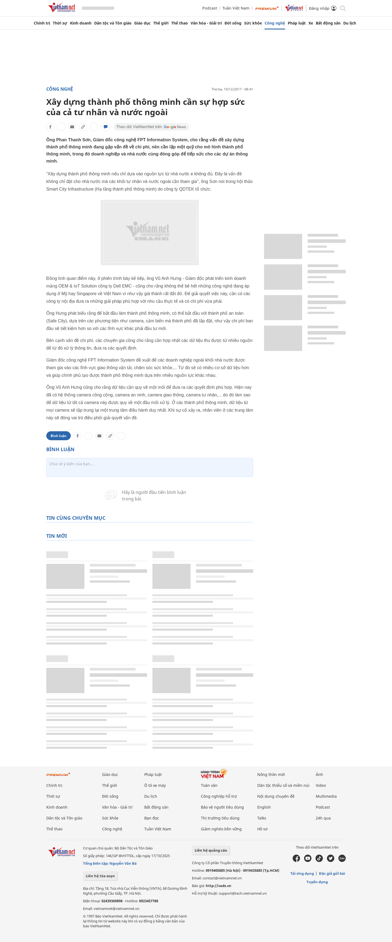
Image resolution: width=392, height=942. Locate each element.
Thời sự (60, 23)
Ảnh (319, 774)
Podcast (209, 8)
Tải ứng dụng (302, 873)
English (264, 807)
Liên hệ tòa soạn (100, 875)
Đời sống (233, 23)
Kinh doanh (80, 23)
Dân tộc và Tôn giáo (112, 23)
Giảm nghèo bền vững (221, 828)
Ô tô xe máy (155, 785)
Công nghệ (275, 23)
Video (321, 785)
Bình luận (58, 435)
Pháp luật (297, 23)
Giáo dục (142, 23)
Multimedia (326, 796)
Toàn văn (209, 785)
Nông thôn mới (271, 774)
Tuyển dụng (317, 881)
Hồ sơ (262, 828)
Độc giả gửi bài (332, 873)
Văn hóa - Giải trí (206, 23)
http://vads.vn (218, 885)
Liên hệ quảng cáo (211, 850)
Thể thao (179, 23)
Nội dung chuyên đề (276, 796)
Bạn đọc (151, 818)
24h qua (323, 818)
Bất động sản (328, 23)
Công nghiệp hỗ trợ (219, 796)
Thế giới (161, 23)
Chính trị (42, 23)
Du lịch (349, 23)
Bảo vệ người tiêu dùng (222, 807)
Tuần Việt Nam (235, 8)
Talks (261, 818)
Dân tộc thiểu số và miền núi (283, 785)
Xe (310, 23)
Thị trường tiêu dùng (220, 818)
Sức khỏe (253, 23)
